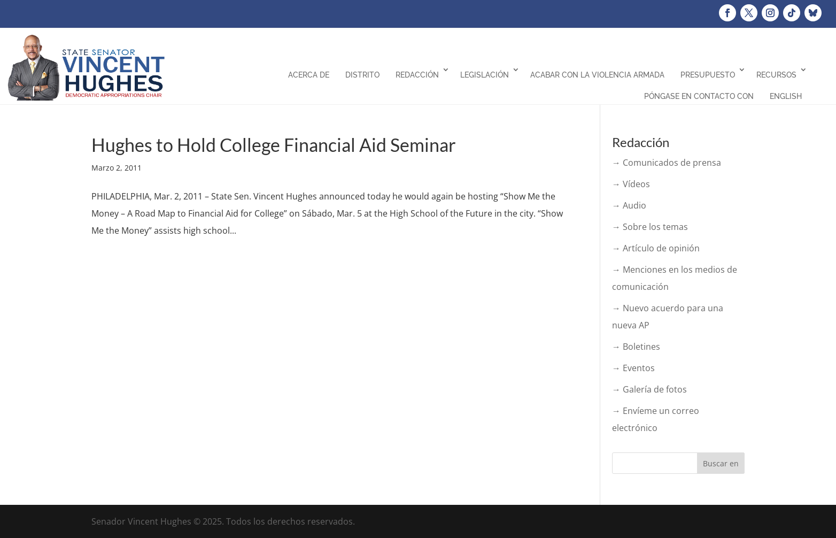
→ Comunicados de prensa (666, 162)
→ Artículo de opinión (656, 248)
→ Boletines (636, 346)
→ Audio (629, 205)
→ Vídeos (631, 184)
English (786, 96)
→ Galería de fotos (649, 389)
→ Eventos (633, 368)
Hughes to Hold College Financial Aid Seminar (273, 145)
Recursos (776, 75)
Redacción (417, 75)
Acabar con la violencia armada (597, 75)
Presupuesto (707, 75)
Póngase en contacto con (699, 96)
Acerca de (308, 75)
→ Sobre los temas (650, 227)
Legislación (484, 75)
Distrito (362, 75)
